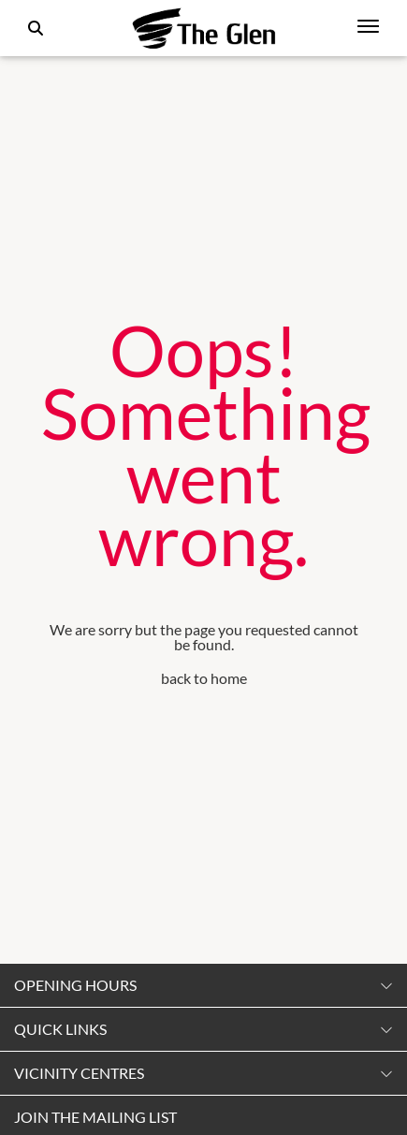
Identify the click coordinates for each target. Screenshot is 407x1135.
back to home (204, 678)
